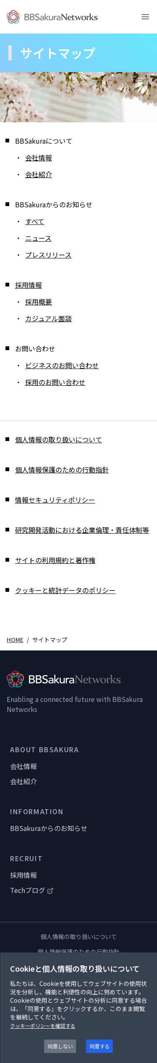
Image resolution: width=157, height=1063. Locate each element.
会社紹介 (38, 174)
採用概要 (38, 302)
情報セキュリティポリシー (55, 500)
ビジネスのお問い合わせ (62, 365)
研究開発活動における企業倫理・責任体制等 (82, 530)
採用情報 (28, 285)
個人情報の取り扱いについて (58, 439)
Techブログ (32, 890)
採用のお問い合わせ (55, 382)
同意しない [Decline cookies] (60, 1046)
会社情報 (38, 157)
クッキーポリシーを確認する (42, 1025)
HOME (15, 639)
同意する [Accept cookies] (100, 1046)
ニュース (38, 238)
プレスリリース (48, 255)
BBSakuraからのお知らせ (49, 828)
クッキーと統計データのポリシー (65, 590)
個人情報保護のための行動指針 (62, 469)
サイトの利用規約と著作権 (55, 560)
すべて (34, 221)
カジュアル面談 (48, 318)
